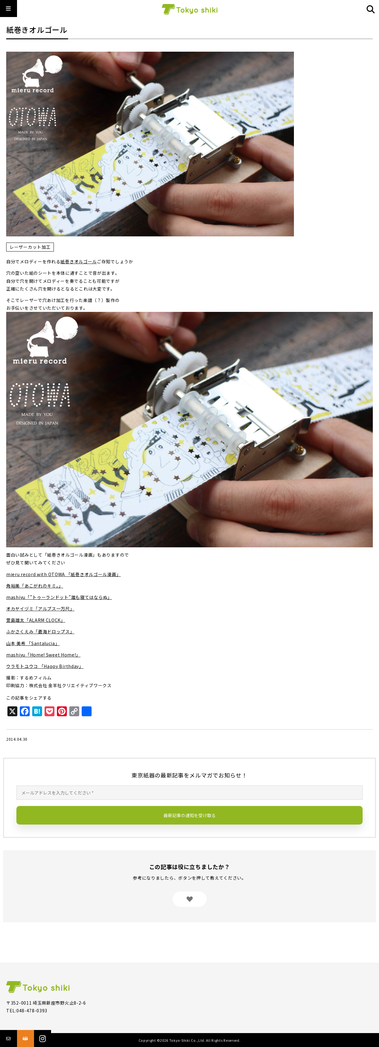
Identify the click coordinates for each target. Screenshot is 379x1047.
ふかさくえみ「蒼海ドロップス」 (40, 631)
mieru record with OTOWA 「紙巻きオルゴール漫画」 (63, 574)
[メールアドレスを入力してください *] (189, 793)
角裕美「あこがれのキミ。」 (34, 586)
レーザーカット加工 (30, 247)
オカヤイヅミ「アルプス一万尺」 (40, 608)
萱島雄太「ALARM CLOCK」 (35, 620)
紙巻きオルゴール (78, 261)
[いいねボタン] (189, 899)
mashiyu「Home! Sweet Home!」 (43, 655)
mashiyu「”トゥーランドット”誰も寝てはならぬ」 (59, 597)
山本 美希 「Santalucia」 (33, 643)
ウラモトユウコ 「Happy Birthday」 (45, 666)
